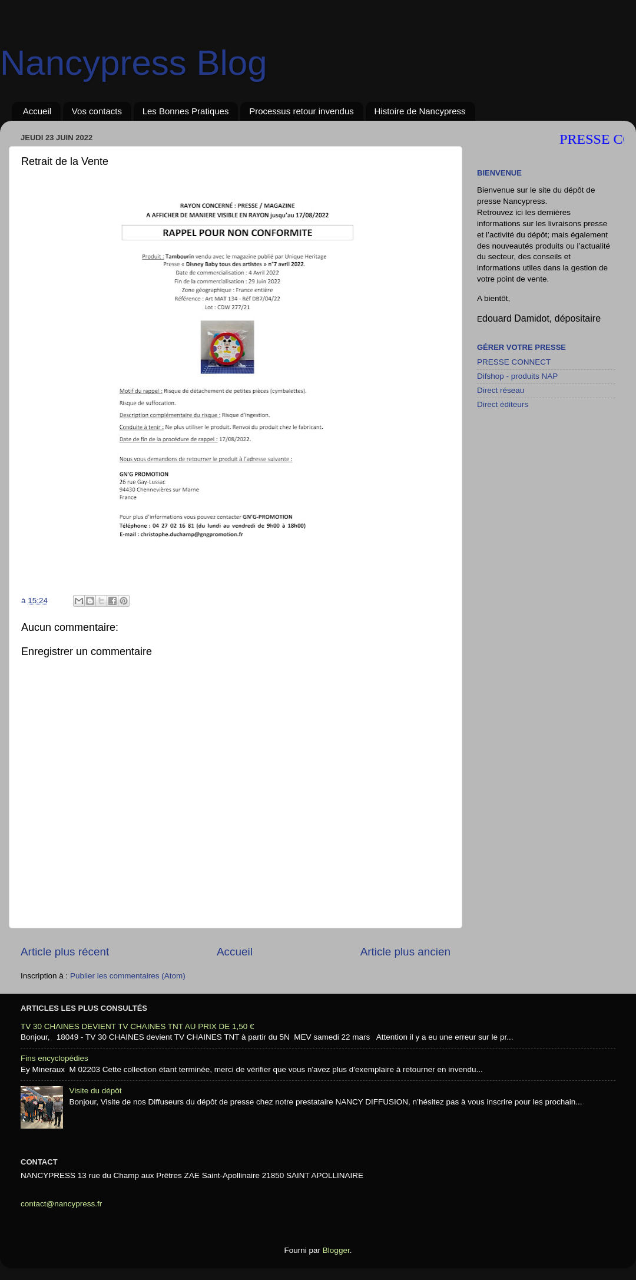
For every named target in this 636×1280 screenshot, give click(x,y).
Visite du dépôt (95, 1090)
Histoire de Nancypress (420, 111)
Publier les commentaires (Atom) (128, 975)
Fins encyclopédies (54, 1058)
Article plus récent (65, 951)
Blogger (336, 1250)
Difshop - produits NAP (517, 376)
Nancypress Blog (133, 62)
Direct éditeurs (502, 404)
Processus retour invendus (301, 111)
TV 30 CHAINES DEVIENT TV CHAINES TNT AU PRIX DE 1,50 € (137, 1026)
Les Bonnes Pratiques (186, 111)
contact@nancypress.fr (61, 1203)
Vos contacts (97, 111)
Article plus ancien (405, 951)
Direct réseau (500, 390)
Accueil (37, 111)
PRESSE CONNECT (514, 362)
